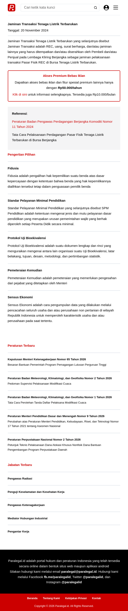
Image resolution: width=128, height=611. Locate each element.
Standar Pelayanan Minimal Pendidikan (36, 200)
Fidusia (13, 168)
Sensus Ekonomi (20, 297)
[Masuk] (106, 7)
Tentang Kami (51, 598)
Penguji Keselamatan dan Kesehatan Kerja (36, 491)
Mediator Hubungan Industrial (27, 518)
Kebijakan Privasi (76, 598)
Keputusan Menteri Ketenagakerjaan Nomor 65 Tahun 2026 (47, 359)
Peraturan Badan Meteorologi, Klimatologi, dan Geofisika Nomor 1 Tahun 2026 (60, 397)
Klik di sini (20, 94)
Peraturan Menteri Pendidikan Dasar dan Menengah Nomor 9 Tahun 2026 (56, 416)
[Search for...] (56, 7)
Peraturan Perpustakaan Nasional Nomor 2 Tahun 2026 (44, 439)
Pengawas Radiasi (20, 478)
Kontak (96, 598)
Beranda (32, 598)
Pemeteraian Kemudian (25, 270)
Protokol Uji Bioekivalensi (27, 238)
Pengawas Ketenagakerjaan (26, 505)
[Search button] (95, 7)
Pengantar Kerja (18, 531)
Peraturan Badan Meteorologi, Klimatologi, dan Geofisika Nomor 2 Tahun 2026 (60, 378)
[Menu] (115, 7)
